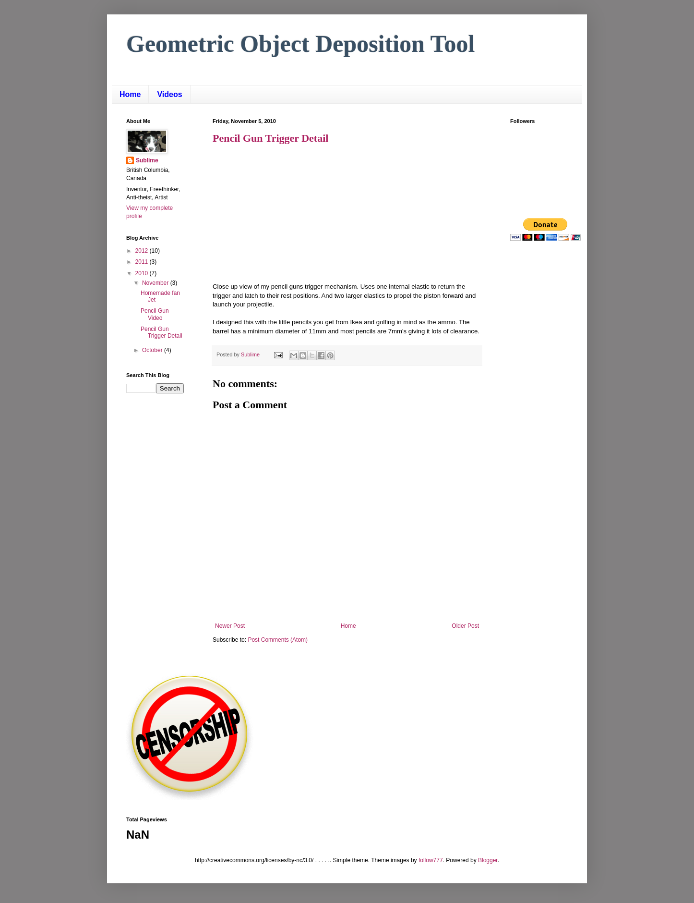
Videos (169, 94)
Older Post (465, 625)
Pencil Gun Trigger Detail (270, 138)
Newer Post (230, 625)
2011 (142, 261)
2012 (142, 250)
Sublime (147, 160)
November (156, 283)
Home (130, 94)
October (153, 350)
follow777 (431, 860)
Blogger (488, 860)
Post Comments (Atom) (278, 639)
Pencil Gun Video (155, 314)
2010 (142, 273)
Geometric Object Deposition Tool (300, 43)
